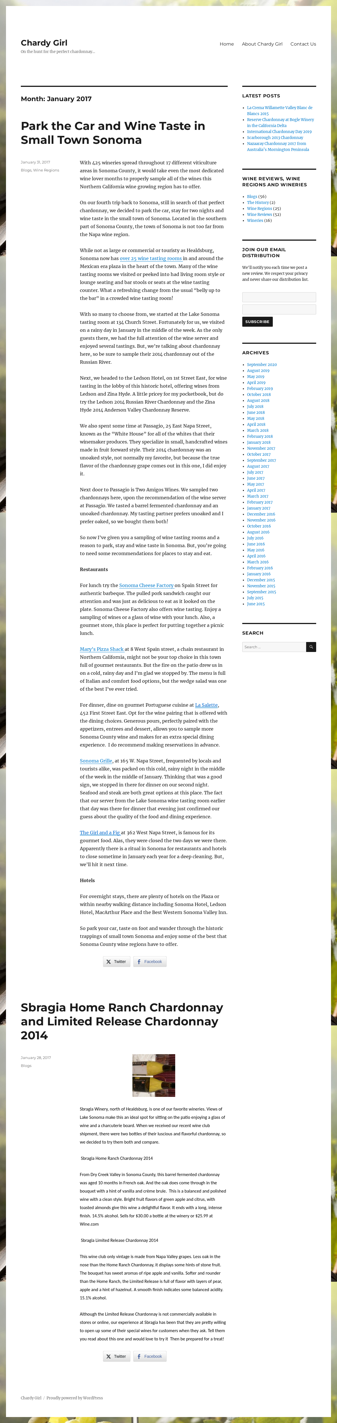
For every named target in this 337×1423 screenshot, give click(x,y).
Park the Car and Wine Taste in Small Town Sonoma (113, 133)
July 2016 (255, 538)
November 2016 (261, 520)
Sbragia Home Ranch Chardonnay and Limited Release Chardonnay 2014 (122, 1021)
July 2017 (255, 472)
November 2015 (261, 586)
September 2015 (261, 592)
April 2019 (256, 382)
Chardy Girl (44, 43)
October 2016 (259, 526)
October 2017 (259, 454)
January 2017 (259, 508)
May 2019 (256, 376)
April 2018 (256, 424)
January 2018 (259, 442)
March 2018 (258, 430)
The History (258, 202)
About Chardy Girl (262, 44)
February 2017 (260, 502)
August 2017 (258, 466)
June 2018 (256, 412)
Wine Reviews (259, 214)
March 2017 (258, 496)
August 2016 (258, 532)
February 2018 (260, 436)
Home (227, 44)
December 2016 (261, 514)
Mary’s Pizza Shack (102, 649)
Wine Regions (46, 170)
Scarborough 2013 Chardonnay (275, 137)
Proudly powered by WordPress (75, 1398)
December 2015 (261, 580)
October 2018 (259, 394)
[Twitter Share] (116, 961)
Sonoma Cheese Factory (147, 585)
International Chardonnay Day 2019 (279, 131)
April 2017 (256, 490)
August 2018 (258, 400)
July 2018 (255, 406)
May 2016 (256, 550)
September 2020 (262, 364)
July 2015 (255, 598)
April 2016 (256, 556)
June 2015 (256, 604)
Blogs (26, 170)
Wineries (255, 220)
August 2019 (258, 370)
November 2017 (261, 448)
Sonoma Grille (96, 761)
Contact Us (303, 44)
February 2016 (260, 568)
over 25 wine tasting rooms (151, 258)
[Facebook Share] (149, 961)
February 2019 (260, 388)
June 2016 (256, 544)
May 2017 (255, 484)
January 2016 (259, 574)
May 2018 (255, 418)
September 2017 (261, 460)
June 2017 (256, 478)
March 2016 (258, 562)
